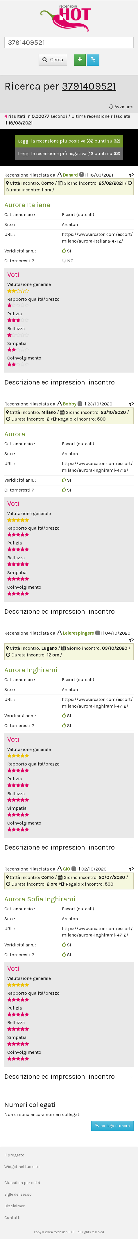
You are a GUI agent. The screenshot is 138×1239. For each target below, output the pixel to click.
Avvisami (121, 106)
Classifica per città (22, 1182)
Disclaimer (14, 1206)
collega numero (112, 1125)
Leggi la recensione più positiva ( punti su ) (69, 141)
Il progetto (14, 1155)
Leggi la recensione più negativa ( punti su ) (69, 153)
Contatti (12, 1217)
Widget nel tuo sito (22, 1166)
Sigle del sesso (18, 1194)
